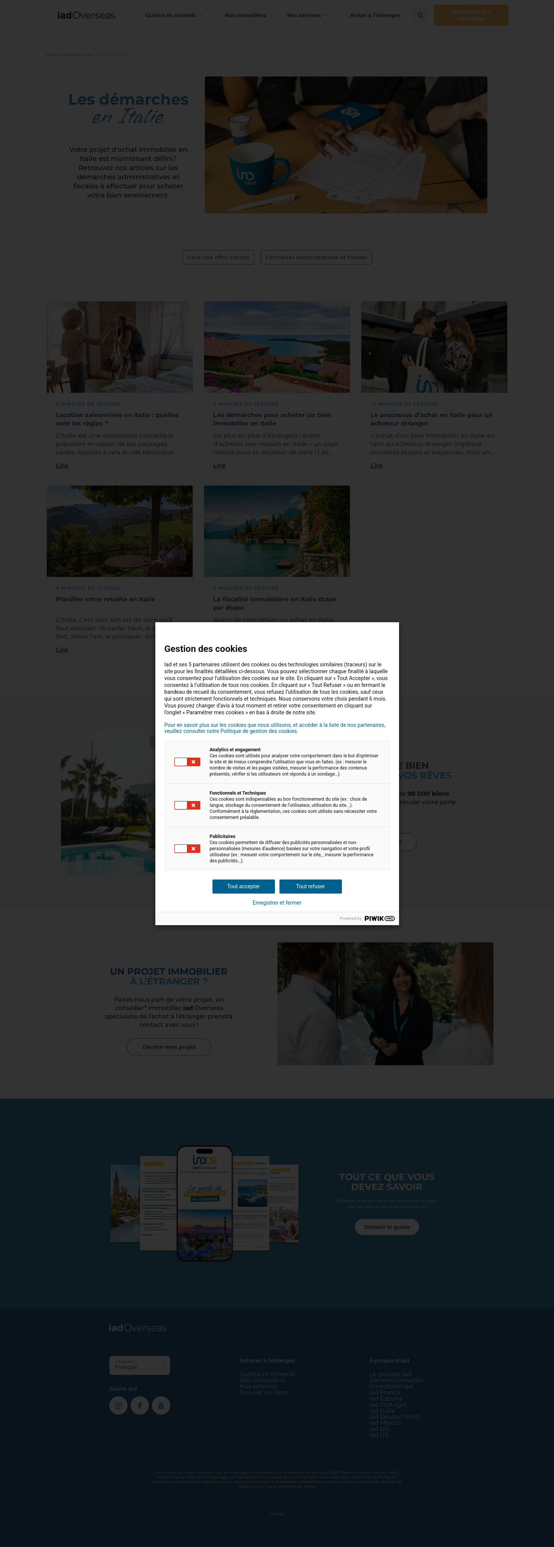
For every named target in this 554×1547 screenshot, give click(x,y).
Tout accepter (243, 886)
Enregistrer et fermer (277, 903)
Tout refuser (310, 886)
